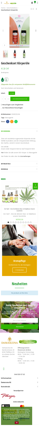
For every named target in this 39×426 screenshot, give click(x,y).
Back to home (34, 9)
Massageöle (9, 118)
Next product (36, 9)
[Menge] (5, 99)
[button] (3, 30)
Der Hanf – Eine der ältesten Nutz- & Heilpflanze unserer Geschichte (19, 210)
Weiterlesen (19, 219)
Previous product (31, 9)
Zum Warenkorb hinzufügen (20, 99)
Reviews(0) (4, 169)
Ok (16, 422)
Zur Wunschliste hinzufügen (12, 108)
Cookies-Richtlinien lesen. (22, 419)
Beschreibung (5, 131)
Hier (2, 153)
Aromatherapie (25, 156)
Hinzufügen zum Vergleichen (12, 105)
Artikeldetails (6, 164)
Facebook (7, 121)
